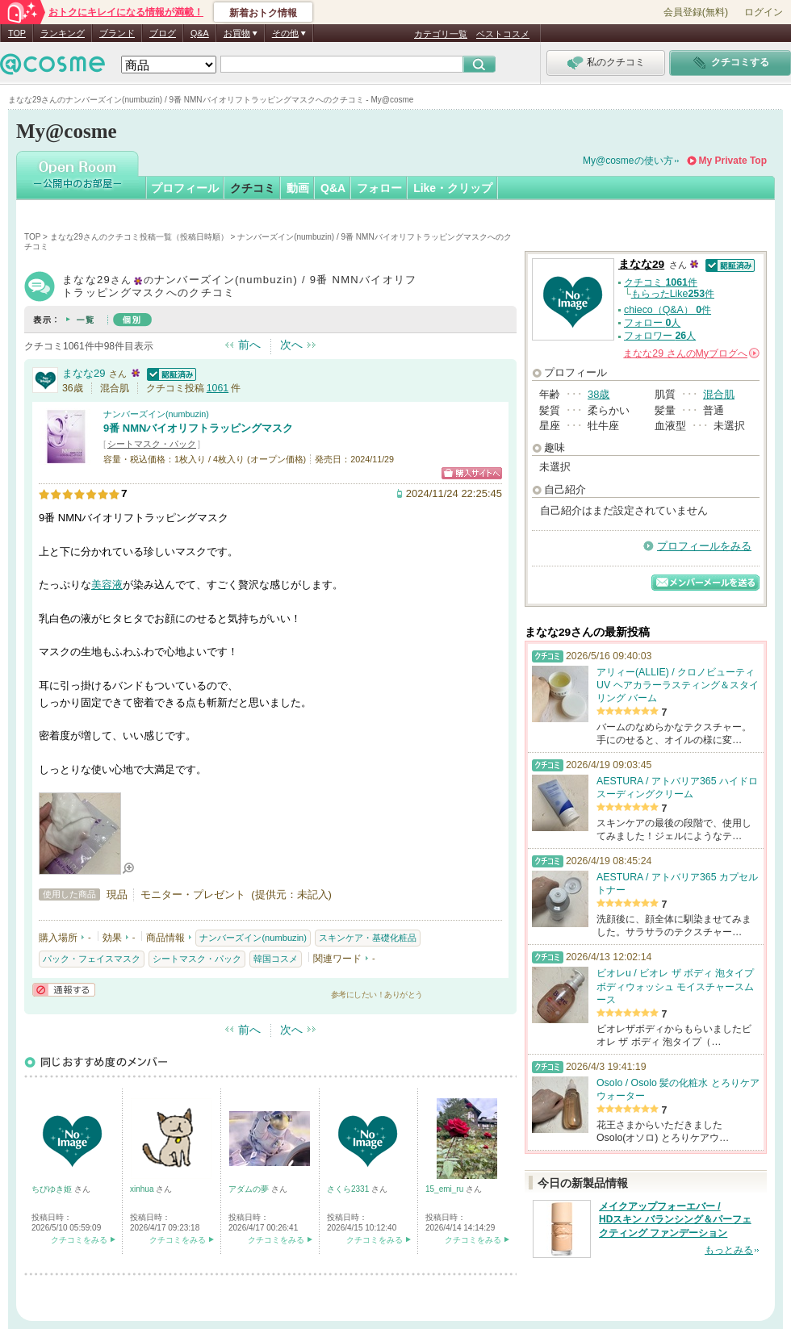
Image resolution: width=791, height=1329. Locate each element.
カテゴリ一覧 (440, 34)
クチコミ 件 (660, 282)
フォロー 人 (652, 322)
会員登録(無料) (695, 12)
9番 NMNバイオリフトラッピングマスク (198, 428)
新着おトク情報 (263, 13)
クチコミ (252, 188)
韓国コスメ (275, 958)
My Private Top (733, 160)
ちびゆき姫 (52, 1189)
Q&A (199, 33)
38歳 (598, 394)
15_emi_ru (445, 1189)
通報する (63, 990)
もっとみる (729, 1250)
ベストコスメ (502, 34)
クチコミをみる (79, 1239)
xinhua (143, 1189)
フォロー (379, 188)
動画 (298, 188)
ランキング (62, 33)
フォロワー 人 (660, 335)
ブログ (162, 33)
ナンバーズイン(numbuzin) (156, 414)
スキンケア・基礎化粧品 (367, 937)
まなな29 (83, 373)
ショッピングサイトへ (472, 473)
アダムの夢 (249, 1189)
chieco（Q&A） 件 (667, 310)
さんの (691, 353)
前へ (249, 344)
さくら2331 (349, 1189)
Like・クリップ (452, 188)
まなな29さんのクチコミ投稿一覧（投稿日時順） (139, 236)
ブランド (117, 33)
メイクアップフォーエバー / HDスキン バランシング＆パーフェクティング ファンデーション (675, 1220)
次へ (291, 344)
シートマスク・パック (151, 444)
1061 (217, 388)
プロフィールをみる (704, 546)
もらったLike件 (672, 293)
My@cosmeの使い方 (628, 160)
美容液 (107, 585)
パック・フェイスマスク (91, 958)
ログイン (763, 12)
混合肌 (718, 394)
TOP (17, 33)
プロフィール (185, 188)
